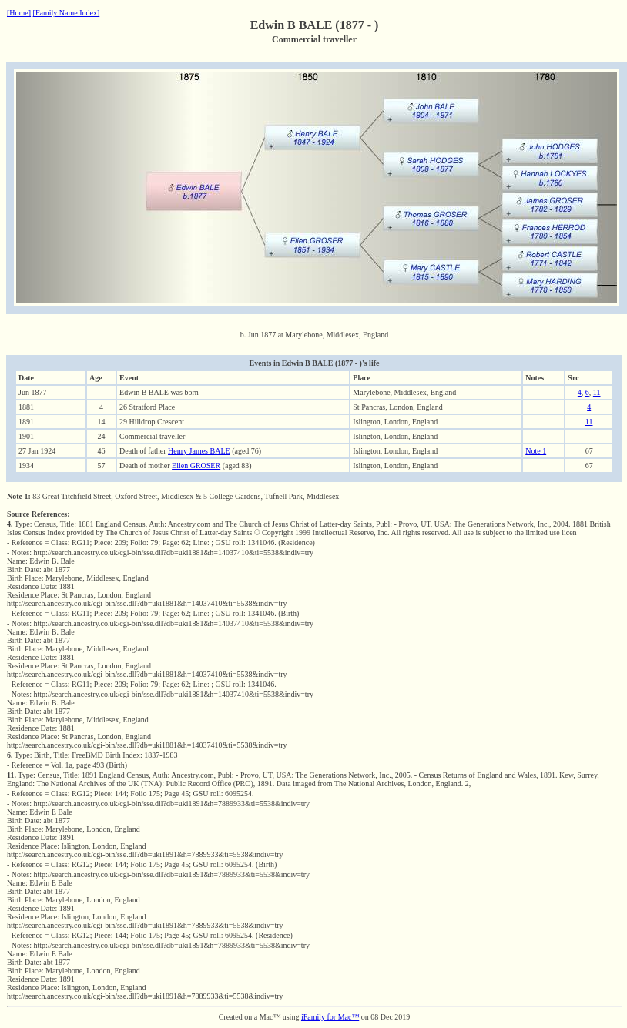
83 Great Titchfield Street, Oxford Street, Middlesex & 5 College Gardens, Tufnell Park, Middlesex (173, 496)
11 (597, 392)
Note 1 (535, 451)
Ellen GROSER (196, 465)
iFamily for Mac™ (330, 1017)
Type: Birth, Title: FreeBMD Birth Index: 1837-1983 (92, 755)
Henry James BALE (199, 451)
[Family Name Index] (66, 12)
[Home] (19, 12)
